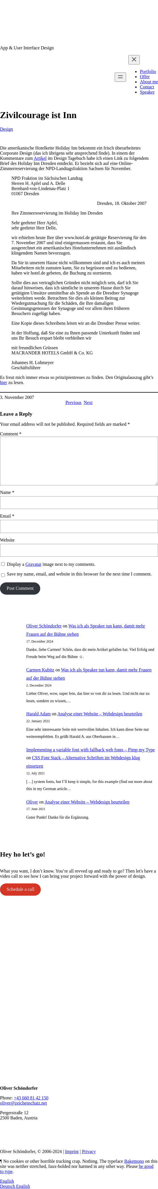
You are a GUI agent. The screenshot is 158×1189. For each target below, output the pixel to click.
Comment (10, 433)
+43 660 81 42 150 (31, 1097)
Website (7, 540)
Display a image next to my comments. (51, 564)
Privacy (89, 1151)
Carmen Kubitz (40, 669)
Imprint (72, 1151)
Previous (73, 402)
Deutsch (8, 1186)
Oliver (32, 802)
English (7, 1181)
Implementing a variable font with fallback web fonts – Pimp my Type (90, 749)
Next (88, 402)
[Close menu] (134, 59)
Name (7, 492)
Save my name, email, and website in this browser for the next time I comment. (79, 574)
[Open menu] (120, 77)
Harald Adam (38, 713)
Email (7, 516)
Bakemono (134, 1161)
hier (3, 382)
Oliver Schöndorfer (44, 625)
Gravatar (33, 564)
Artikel (40, 158)
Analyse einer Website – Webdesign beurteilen (99, 713)
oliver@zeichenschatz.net (23, 1103)
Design (6, 129)
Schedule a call (20, 889)
